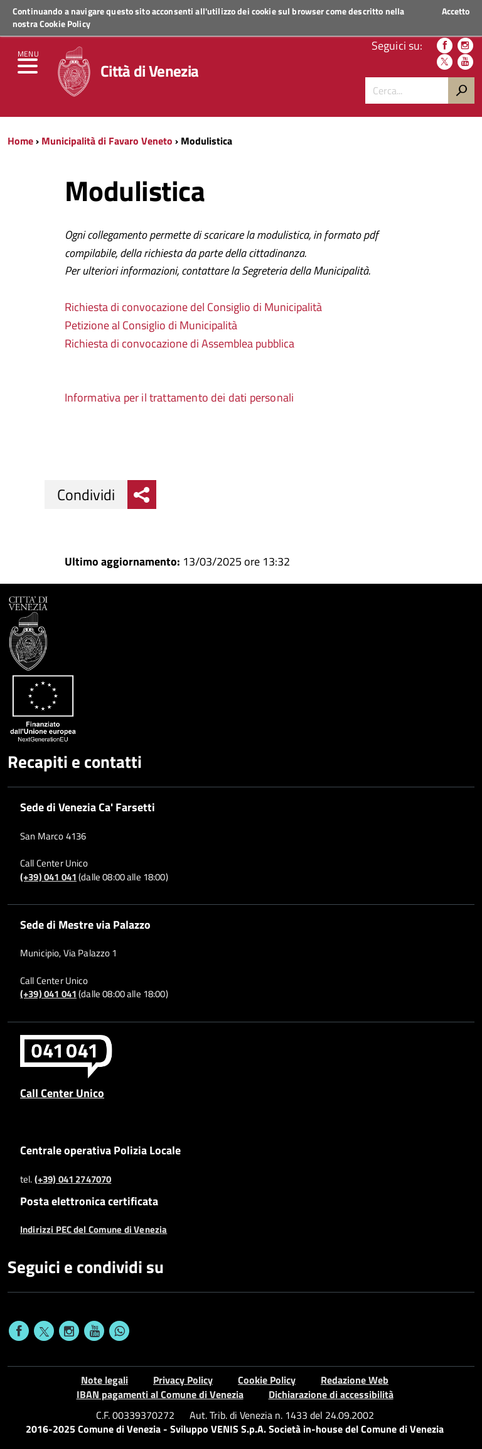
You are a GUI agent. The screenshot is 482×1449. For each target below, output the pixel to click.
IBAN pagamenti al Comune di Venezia (160, 1394)
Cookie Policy (65, 23)
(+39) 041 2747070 (73, 1179)
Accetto (455, 11)
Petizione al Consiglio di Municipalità (151, 325)
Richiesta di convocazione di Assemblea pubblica (179, 343)
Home (20, 140)
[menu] (28, 69)
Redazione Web (354, 1379)
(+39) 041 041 (48, 877)
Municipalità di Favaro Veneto (108, 140)
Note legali (104, 1379)
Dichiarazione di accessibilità (331, 1394)
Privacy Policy (183, 1379)
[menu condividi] (141, 494)
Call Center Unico (62, 1093)
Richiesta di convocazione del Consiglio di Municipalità (193, 306)
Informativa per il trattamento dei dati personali (179, 397)
